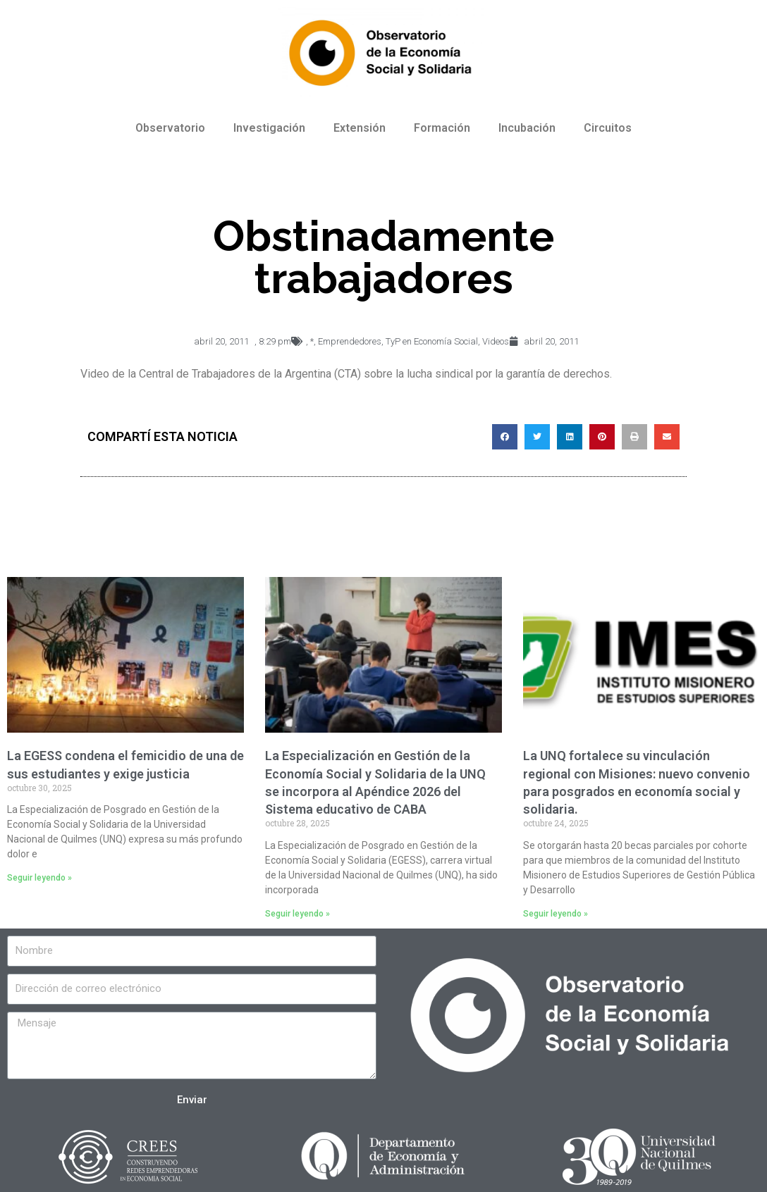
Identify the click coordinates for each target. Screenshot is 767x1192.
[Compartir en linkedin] (569, 436)
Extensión (359, 128)
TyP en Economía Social (432, 341)
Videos (495, 341)
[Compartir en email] (667, 436)
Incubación (527, 128)
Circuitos (608, 128)
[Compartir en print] (634, 436)
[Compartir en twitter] (537, 436)
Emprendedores (349, 341)
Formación (442, 128)
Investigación (269, 128)
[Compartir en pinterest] (602, 436)
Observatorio (170, 128)
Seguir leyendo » (39, 878)
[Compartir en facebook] (504, 436)
